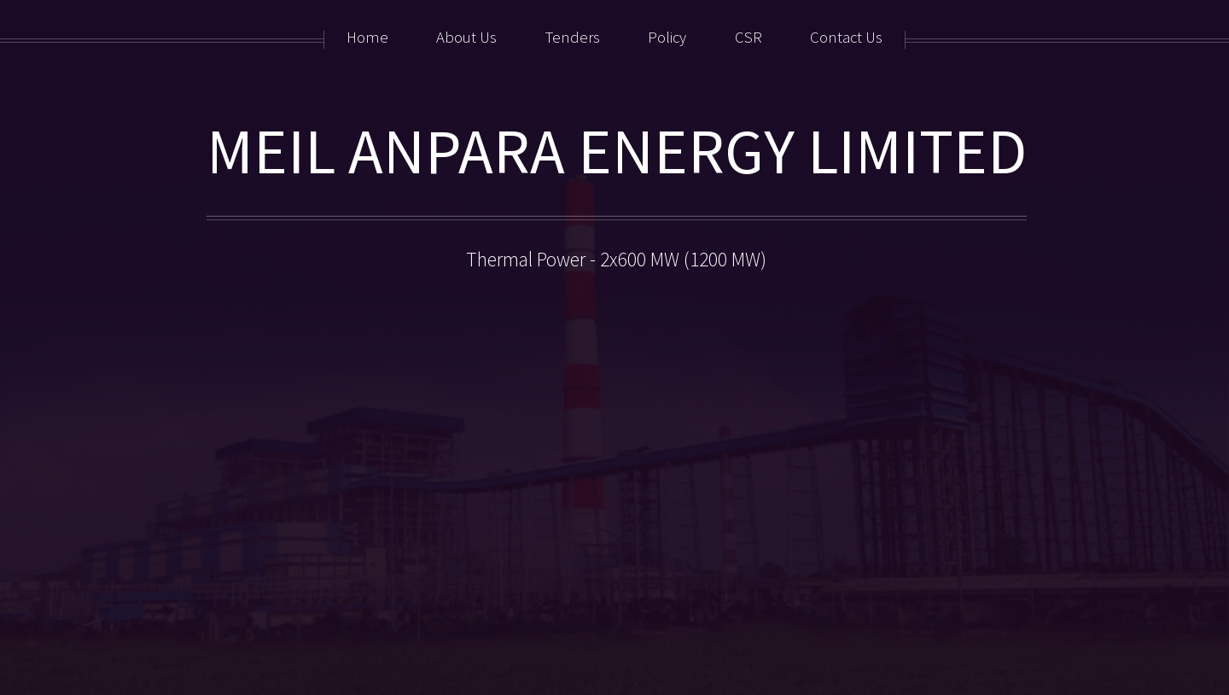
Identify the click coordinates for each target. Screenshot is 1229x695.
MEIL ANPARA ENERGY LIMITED (617, 150)
